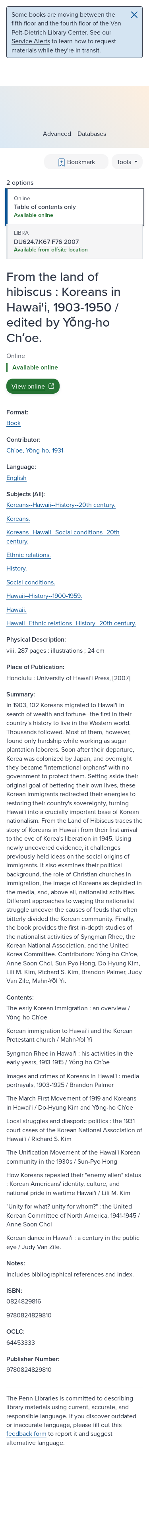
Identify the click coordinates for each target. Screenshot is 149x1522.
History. (16, 568)
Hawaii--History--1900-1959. (44, 595)
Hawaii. (16, 609)
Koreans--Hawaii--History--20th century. (61, 504)
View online (33, 386)
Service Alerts (31, 41)
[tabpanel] (74, 372)
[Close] (134, 15)
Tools (125, 161)
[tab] (74, 207)
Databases (91, 133)
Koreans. (18, 518)
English (16, 477)
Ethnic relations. (28, 554)
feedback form (26, 1433)
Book (13, 422)
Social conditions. (30, 582)
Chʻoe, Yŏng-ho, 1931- (35, 450)
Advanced (57, 133)
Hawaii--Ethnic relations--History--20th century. (71, 623)
